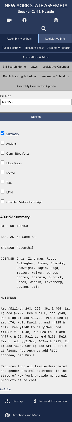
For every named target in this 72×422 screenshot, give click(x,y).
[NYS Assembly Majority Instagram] (56, 21)
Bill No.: (5, 96)
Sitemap (14, 401)
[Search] (44, 30)
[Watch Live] (9, 21)
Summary (12, 134)
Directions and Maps (22, 415)
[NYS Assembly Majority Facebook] (24, 21)
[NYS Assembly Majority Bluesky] (28, 30)
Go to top (5, 389)
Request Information (49, 401)
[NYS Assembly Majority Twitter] (40, 21)
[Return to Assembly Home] (36, 8)
